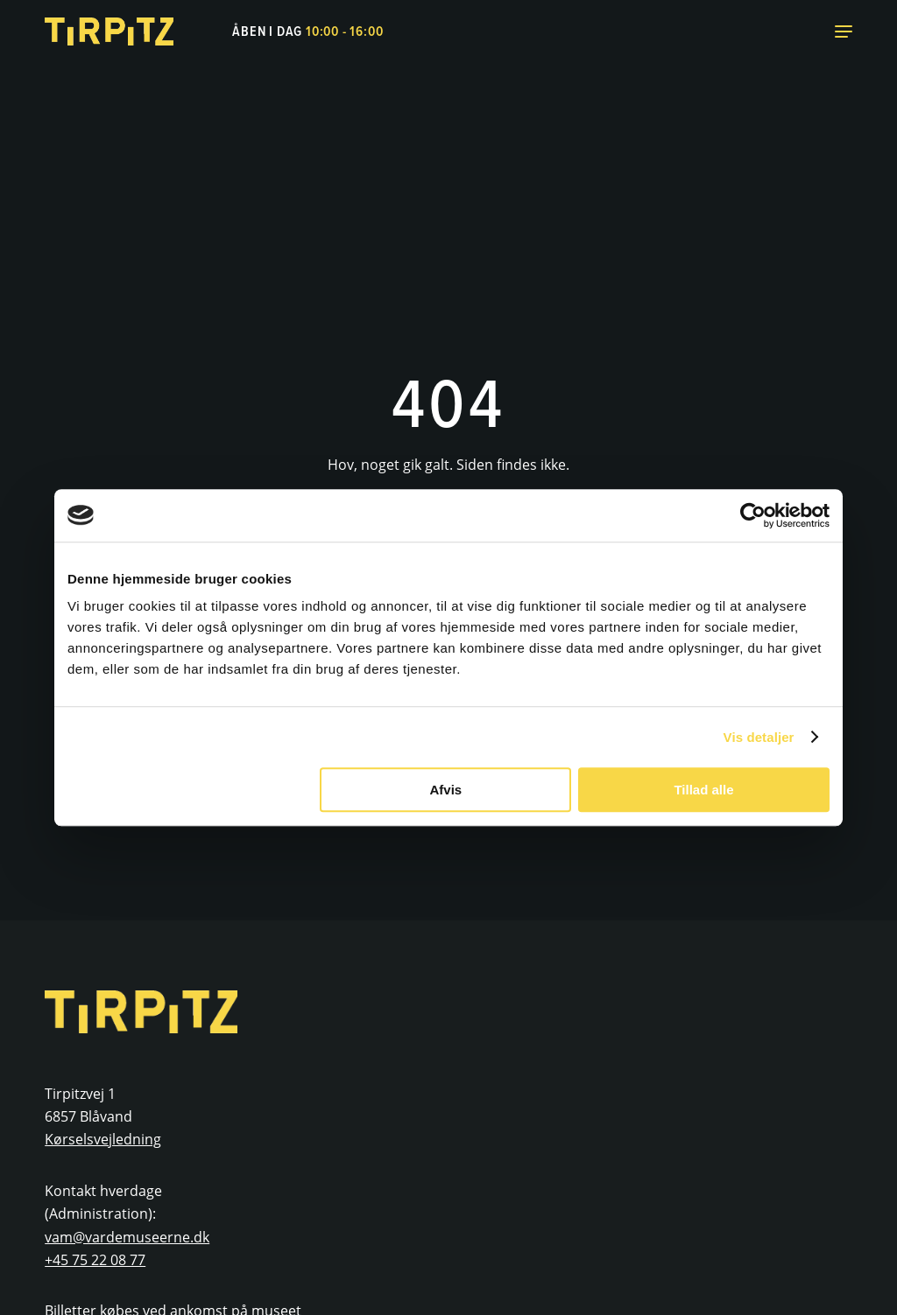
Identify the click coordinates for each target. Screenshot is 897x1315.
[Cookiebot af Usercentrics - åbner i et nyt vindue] (753, 515)
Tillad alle (703, 789)
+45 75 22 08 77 (95, 1260)
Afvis (446, 789)
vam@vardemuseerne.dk (127, 1237)
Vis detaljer (759, 737)
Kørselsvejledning (103, 1139)
